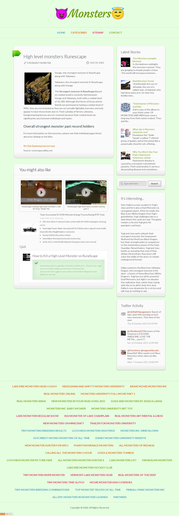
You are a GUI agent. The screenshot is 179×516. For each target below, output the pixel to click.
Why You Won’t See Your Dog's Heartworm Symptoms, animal (145, 154)
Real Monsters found (143, 81)
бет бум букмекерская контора (39, 146)
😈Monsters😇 (89, 14)
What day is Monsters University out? (144, 130)
